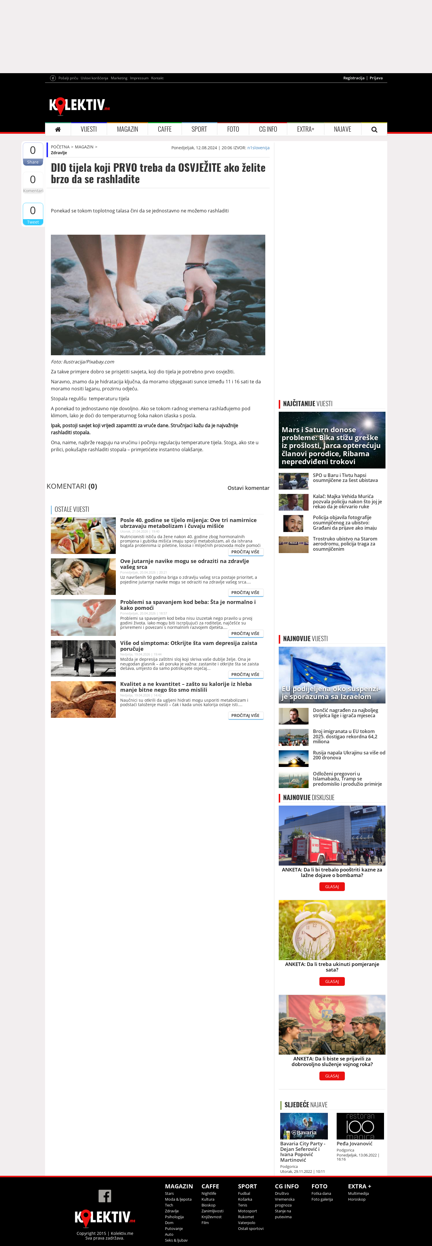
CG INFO (268, 129)
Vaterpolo (246, 1222)
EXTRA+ (305, 129)
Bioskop (209, 1205)
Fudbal (244, 1193)
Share (33, 162)
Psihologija (174, 1216)
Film (205, 1222)
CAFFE (165, 129)
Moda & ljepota (178, 1199)
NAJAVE (342, 129)
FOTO (233, 129)
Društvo (282, 1193)
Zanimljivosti (212, 1211)
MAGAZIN (127, 129)
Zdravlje (59, 152)
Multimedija (358, 1193)
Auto (169, 1234)
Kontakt (157, 77)
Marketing (119, 77)
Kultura (208, 1199)
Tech (169, 1205)
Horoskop (357, 1199)
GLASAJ (332, 886)
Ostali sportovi (251, 1228)
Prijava (376, 77)
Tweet (33, 222)
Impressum (139, 77)
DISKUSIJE (309, 797)
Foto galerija (322, 1199)
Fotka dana (321, 1193)
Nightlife (209, 1193)
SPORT (199, 129)
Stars (169, 1193)
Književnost (212, 1216)
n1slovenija (258, 147)
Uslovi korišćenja (94, 77)
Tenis (242, 1205)
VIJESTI (89, 129)
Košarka (245, 1199)
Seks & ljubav (176, 1240)
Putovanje (174, 1228)
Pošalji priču (68, 77)
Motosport (247, 1211)
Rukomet (246, 1216)
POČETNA (60, 147)
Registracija (354, 77)
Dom (169, 1222)
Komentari (33, 190)
